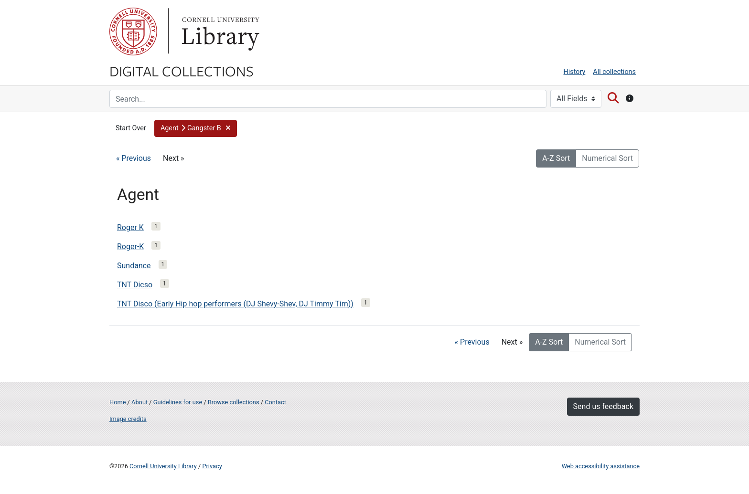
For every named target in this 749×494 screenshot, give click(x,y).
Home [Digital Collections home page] (117, 402)
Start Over (131, 128)
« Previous (133, 158)
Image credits (128, 418)
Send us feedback (603, 406)
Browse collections (233, 402)
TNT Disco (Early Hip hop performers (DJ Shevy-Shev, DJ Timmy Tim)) (235, 303)
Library (219, 31)
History (575, 72)
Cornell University (133, 31)
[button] (195, 128)
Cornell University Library (163, 466)
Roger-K (130, 246)
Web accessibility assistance (601, 466)
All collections (614, 72)
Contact (275, 402)
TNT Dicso (134, 284)
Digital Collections (181, 70)
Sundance (134, 265)
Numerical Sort (607, 158)
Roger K (130, 227)
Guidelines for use (177, 402)
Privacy (212, 466)
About (139, 402)
